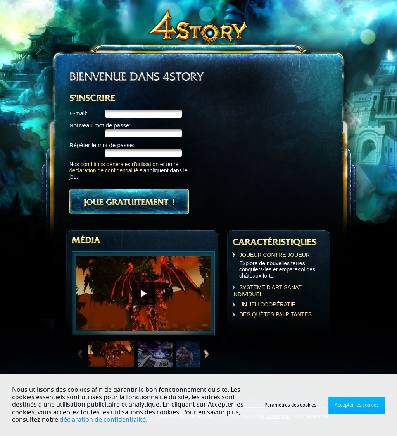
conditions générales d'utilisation (120, 164)
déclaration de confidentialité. (103, 419)
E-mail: (78, 113)
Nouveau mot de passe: (100, 125)
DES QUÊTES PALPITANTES (275, 314)
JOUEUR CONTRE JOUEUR (274, 255)
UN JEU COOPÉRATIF (267, 304)
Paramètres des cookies (290, 405)
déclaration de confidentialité (103, 170)
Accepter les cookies (357, 405)
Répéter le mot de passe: (102, 145)
